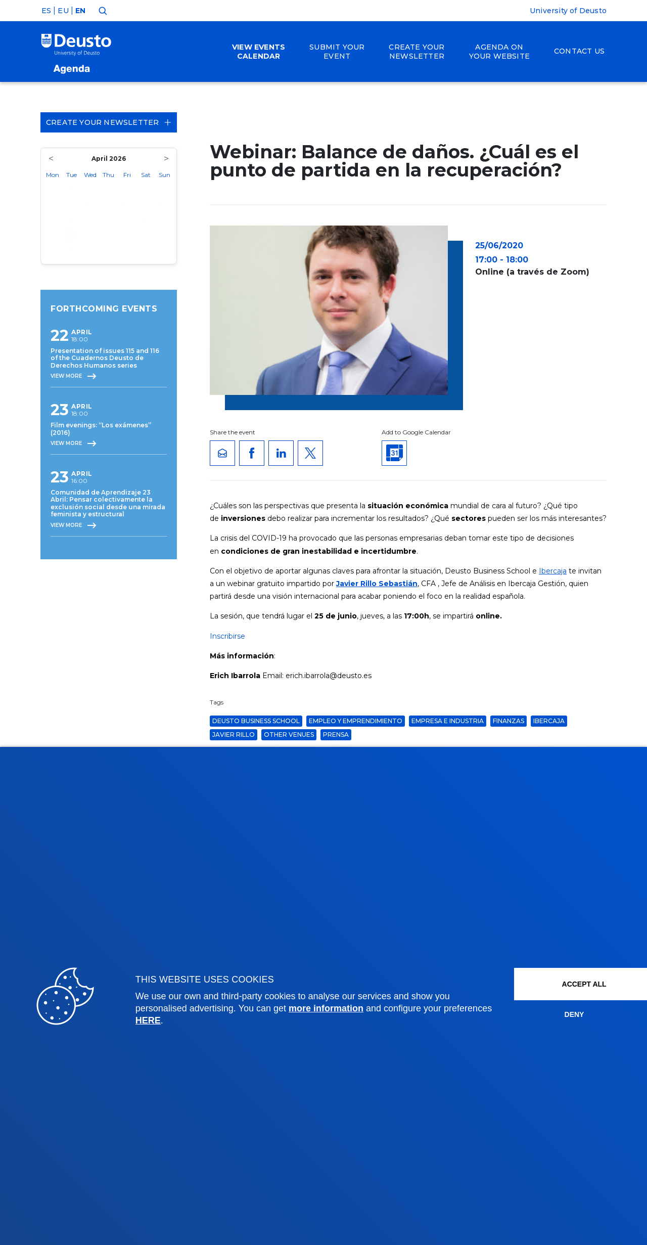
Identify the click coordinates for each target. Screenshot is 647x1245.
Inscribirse (227, 636)
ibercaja (549, 721)
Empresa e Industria (447, 721)
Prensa (336, 734)
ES (46, 10)
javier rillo (233, 734)
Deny (551, 1014)
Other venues (289, 734)
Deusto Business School (256, 721)
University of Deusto (568, 10)
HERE (198, 1020)
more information (326, 1008)
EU (63, 10)
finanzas (508, 721)
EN (80, 10)
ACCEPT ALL (562, 984)
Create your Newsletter (108, 122)
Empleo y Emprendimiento (355, 721)
